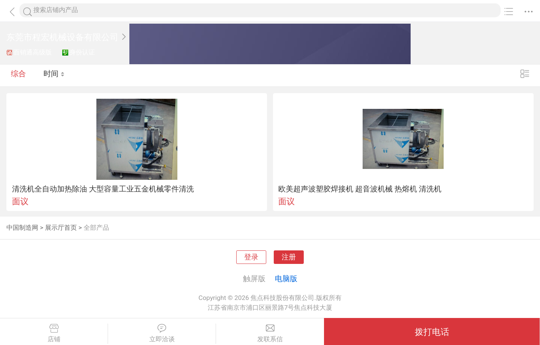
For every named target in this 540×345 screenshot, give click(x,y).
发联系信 (270, 333)
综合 (18, 75)
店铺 (53, 333)
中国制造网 (22, 227)
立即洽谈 (161, 333)
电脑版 (286, 278)
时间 (54, 75)
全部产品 (96, 227)
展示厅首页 (61, 227)
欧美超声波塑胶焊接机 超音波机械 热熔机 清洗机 (359, 189)
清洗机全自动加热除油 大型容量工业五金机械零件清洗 (103, 189)
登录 (251, 257)
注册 (289, 257)
